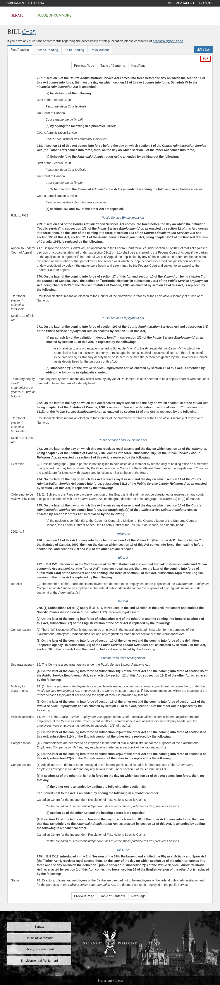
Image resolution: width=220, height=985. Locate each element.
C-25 (29, 32)
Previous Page (84, 65)
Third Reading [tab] (74, 50)
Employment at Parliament (39, 960)
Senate (17, 15)
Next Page (138, 65)
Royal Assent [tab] (100, 50)
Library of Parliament (39, 949)
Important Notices (110, 980)
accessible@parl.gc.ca (168, 41)
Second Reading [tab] (47, 50)
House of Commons (54, 15)
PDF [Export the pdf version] (205, 58)
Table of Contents (112, 65)
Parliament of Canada (25, 3)
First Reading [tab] (20, 49)
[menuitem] (181, 3)
